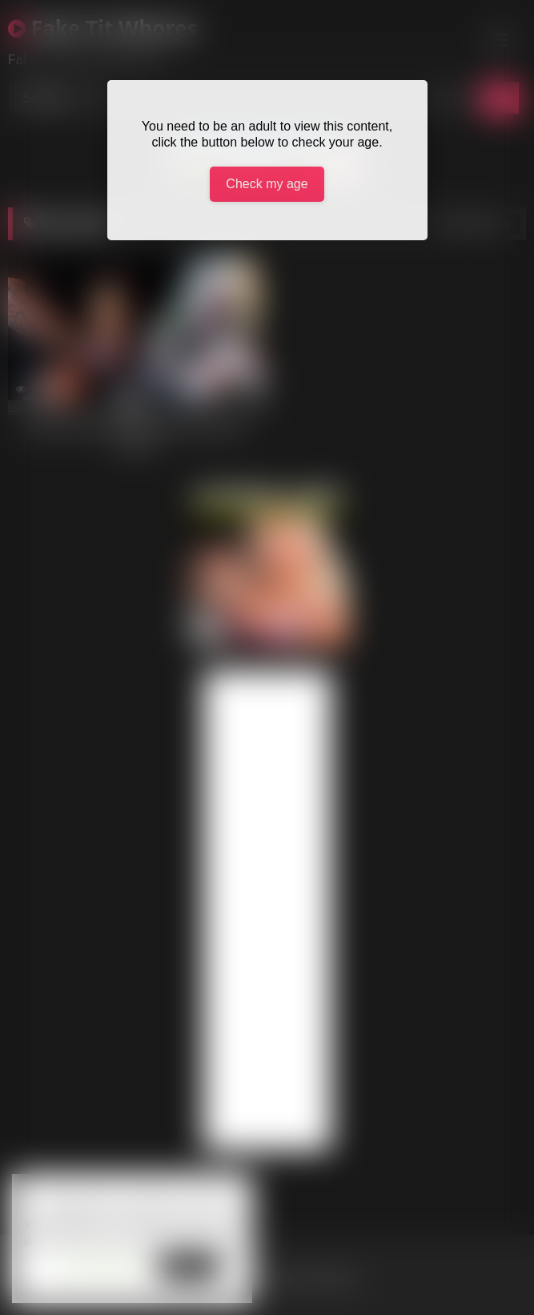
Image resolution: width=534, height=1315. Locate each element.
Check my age (266, 184)
